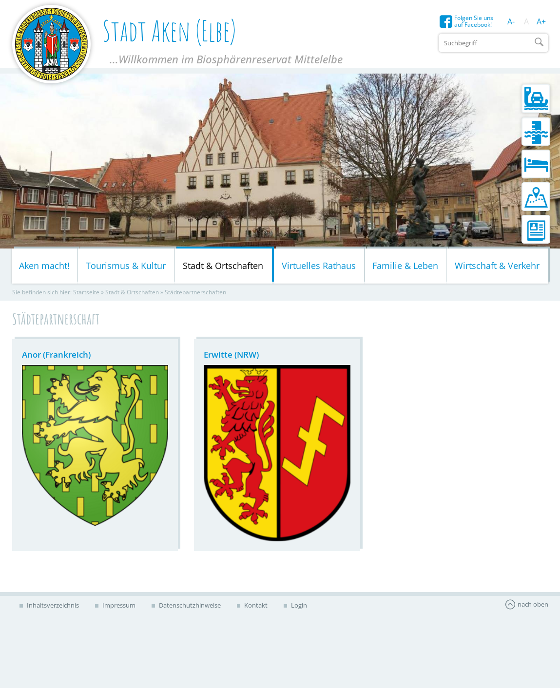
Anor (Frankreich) (56, 354)
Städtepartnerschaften (195, 292)
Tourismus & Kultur (126, 265)
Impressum (118, 605)
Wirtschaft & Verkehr (497, 265)
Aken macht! (44, 265)
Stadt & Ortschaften (223, 265)
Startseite (86, 292)
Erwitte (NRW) (231, 354)
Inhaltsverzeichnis (52, 605)
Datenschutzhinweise (189, 605)
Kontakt (255, 605)
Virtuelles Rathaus (319, 265)
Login (298, 605)
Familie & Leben (405, 265)
